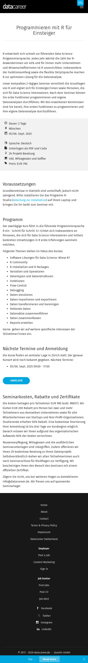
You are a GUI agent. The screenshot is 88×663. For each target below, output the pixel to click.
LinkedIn (46, 629)
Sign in (44, 568)
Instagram (46, 622)
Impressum (44, 532)
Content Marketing (44, 562)
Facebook (46, 608)
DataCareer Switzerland (44, 539)
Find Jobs (44, 585)
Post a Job (44, 555)
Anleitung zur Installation (29, 200)
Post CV (44, 592)
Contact (44, 518)
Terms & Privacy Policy (44, 525)
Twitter (47, 615)
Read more (49, 659)
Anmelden (16, 380)
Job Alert (44, 598)
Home (44, 505)
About (44, 511)
